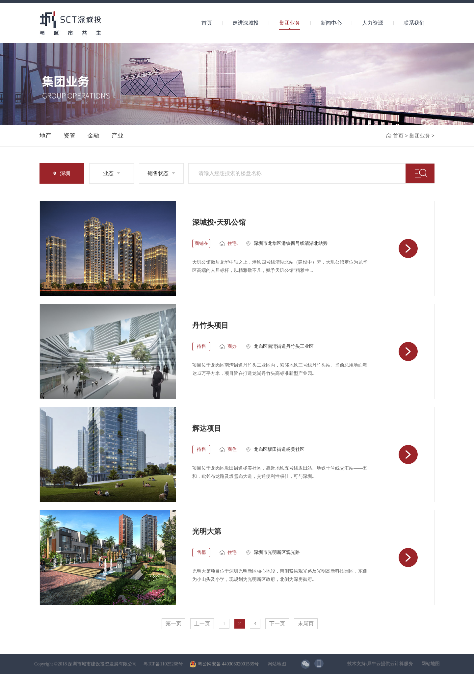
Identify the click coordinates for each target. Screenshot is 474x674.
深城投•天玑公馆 (219, 222)
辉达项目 (206, 428)
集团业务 (419, 136)
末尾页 (306, 623)
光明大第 (206, 531)
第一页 (173, 623)
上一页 (202, 623)
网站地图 (275, 663)
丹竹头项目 (210, 325)
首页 (206, 23)
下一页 (277, 623)
